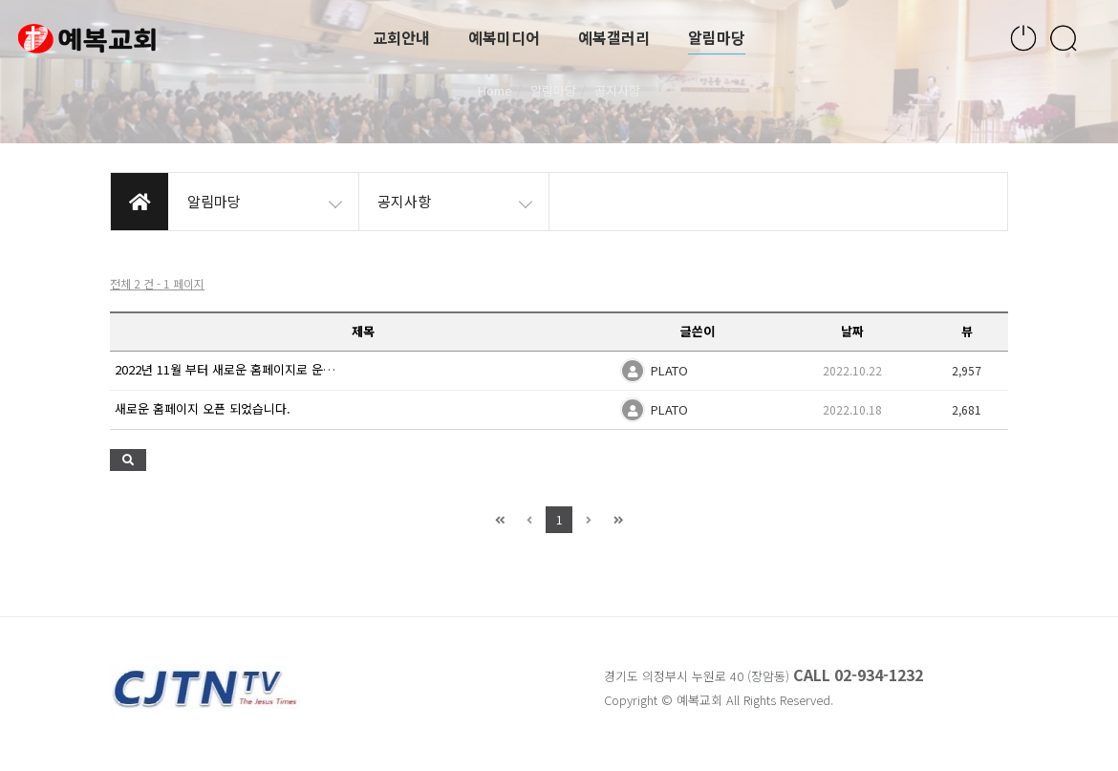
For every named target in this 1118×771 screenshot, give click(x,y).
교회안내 (401, 38)
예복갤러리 (614, 38)
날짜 (852, 331)
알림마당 (716, 38)
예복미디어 (504, 38)
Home (495, 90)
